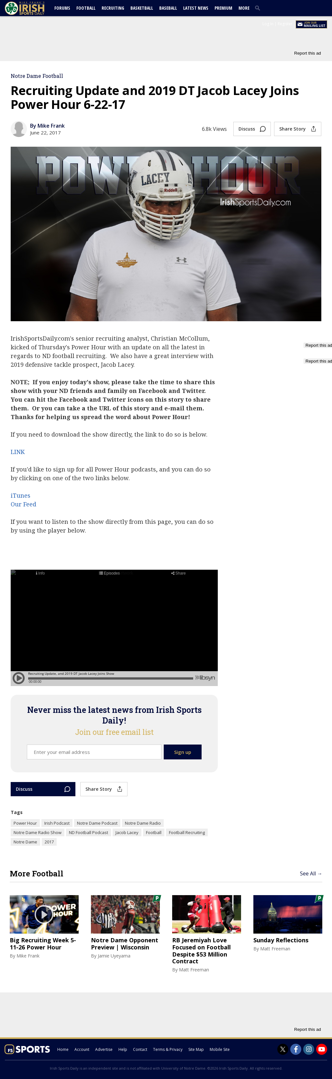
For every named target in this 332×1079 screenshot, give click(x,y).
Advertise (104, 1049)
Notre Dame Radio (143, 823)
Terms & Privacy (168, 1049)
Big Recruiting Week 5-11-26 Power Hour (43, 944)
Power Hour (25, 823)
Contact (140, 1049)
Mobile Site (220, 1049)
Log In (267, 23)
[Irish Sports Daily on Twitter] (282, 1049)
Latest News (195, 8)
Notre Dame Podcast (97, 823)
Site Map (196, 1049)
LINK (18, 452)
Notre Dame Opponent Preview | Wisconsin (124, 944)
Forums (62, 8)
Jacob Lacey (127, 832)
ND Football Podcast (88, 832)
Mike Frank (28, 956)
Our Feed (23, 504)
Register (285, 23)
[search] (259, 8)
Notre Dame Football (37, 75)
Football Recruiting (187, 832)
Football (85, 8)
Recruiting (113, 8)
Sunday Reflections (280, 940)
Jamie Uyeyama (114, 956)
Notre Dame (25, 842)
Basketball (141, 8)
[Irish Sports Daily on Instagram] (308, 1049)
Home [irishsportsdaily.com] (63, 1049)
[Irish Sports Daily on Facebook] (295, 1049)
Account (81, 1049)
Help (122, 1049)
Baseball (168, 8)
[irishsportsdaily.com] (32, 8)
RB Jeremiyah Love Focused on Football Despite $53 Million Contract (201, 951)
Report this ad (307, 53)
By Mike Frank (47, 125)
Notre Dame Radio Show (37, 832)
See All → (311, 873)
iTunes (20, 495)
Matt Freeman (194, 970)
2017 (49, 842)
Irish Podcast (57, 823)
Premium (223, 8)
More (243, 8)
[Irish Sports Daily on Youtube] (321, 1049)
